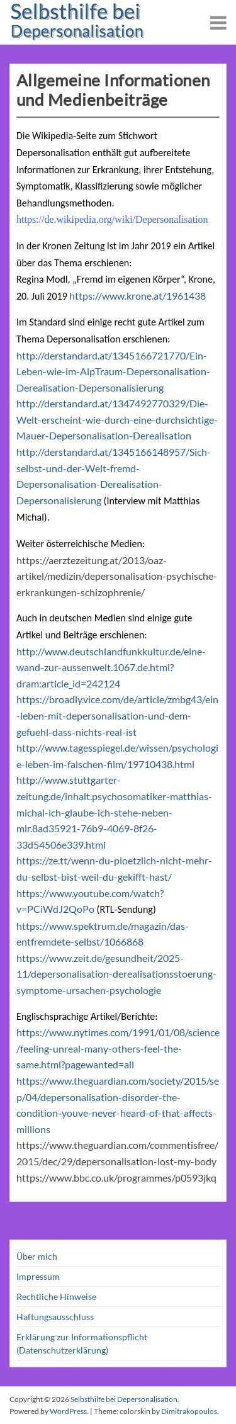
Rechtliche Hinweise (56, 1296)
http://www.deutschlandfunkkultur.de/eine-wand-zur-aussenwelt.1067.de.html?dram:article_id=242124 (111, 667)
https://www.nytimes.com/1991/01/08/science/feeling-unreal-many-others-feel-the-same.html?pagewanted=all (118, 1048)
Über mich (36, 1256)
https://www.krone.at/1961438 (137, 296)
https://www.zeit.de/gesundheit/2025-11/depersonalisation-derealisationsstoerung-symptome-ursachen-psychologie (116, 974)
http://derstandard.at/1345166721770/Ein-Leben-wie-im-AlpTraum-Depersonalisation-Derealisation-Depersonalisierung (113, 371)
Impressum (38, 1276)
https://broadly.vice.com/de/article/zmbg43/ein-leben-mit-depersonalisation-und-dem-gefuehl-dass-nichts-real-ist (117, 715)
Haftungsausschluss (55, 1316)
